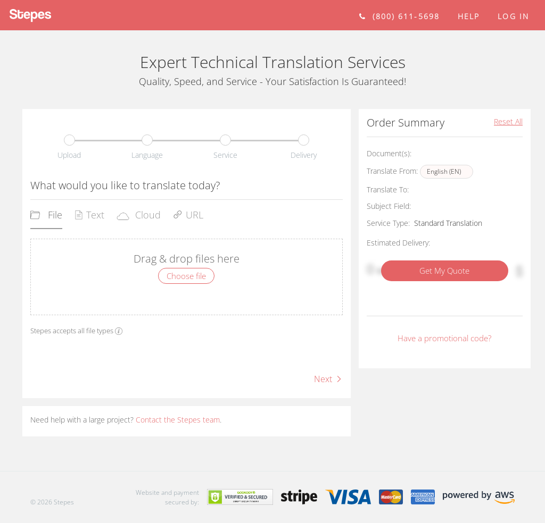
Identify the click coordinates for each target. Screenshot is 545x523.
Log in (513, 16)
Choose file (186, 276)
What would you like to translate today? (125, 185)
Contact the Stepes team (178, 420)
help (469, 16)
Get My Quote (444, 270)
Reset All (508, 121)
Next (328, 379)
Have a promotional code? (444, 338)
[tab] (46, 218)
